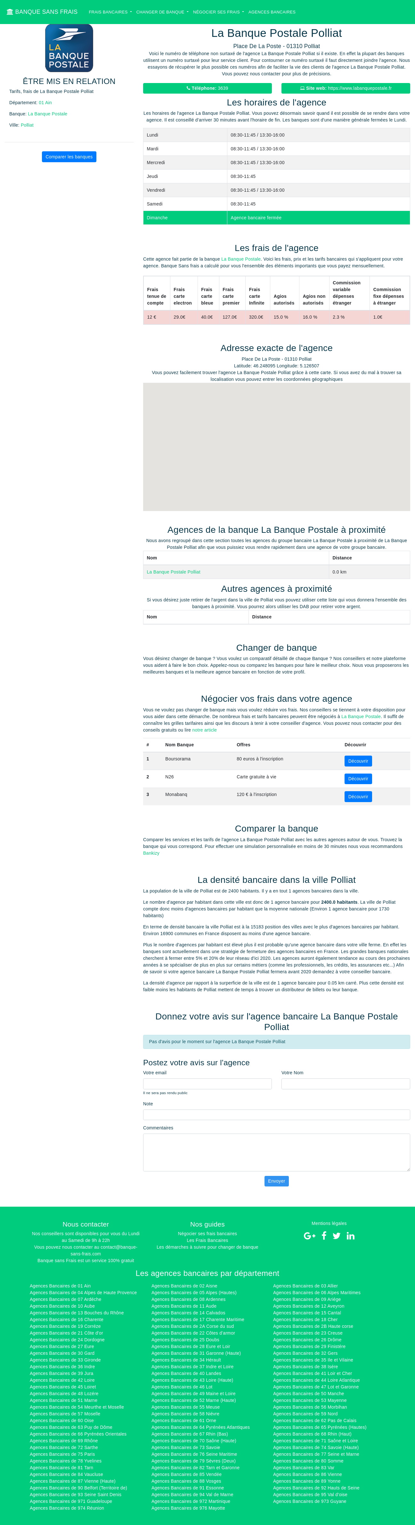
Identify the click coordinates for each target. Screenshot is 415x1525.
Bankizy (151, 853)
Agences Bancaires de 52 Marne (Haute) (193, 1400)
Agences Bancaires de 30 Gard (62, 1353)
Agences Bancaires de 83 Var (304, 1467)
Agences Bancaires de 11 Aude (183, 1306)
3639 (207, 88)
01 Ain (45, 102)
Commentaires (158, 1127)
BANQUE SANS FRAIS (42, 12)
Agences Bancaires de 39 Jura (62, 1373)
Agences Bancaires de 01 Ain (60, 1285)
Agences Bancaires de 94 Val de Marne (192, 1494)
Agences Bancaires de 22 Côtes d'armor (193, 1333)
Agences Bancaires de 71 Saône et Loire (315, 1440)
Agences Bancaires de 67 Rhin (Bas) (189, 1434)
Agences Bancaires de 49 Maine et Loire (193, 1393)
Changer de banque (161, 12)
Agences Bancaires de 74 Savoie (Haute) (316, 1447)
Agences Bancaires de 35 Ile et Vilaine (313, 1359)
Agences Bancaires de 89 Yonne (307, 1481)
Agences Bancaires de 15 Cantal (307, 1312)
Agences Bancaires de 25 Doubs (185, 1339)
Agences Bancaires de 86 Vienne (307, 1474)
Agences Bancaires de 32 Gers (305, 1353)
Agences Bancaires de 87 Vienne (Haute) (73, 1481)
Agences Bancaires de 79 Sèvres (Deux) (193, 1460)
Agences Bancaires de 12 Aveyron (308, 1306)
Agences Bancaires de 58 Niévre (185, 1413)
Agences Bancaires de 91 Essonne (187, 1487)
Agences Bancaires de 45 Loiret (63, 1386)
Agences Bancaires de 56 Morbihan (310, 1407)
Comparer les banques (69, 156)
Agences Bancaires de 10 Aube (62, 1306)
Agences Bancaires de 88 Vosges (186, 1481)
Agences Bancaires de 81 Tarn (61, 1467)
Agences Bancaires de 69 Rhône (64, 1440)
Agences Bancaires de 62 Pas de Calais (314, 1420)
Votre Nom (292, 1072)
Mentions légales (329, 1223)
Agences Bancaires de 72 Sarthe (64, 1447)
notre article (204, 730)
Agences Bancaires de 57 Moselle (65, 1413)
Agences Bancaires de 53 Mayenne (310, 1400)
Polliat (27, 125)
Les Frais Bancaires (207, 1240)
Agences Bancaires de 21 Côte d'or (66, 1333)
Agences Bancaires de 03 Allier (305, 1285)
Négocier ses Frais (217, 12)
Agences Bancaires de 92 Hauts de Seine (316, 1487)
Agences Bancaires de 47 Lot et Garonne (316, 1386)
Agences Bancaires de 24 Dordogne (67, 1339)
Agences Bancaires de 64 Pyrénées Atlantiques (200, 1427)
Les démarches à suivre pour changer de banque (207, 1247)
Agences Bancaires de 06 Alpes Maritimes (317, 1292)
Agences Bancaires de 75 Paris (62, 1454)
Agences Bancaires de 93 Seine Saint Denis (75, 1494)
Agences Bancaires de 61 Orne (183, 1420)
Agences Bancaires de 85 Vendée (186, 1474)
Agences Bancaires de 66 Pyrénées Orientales (78, 1434)
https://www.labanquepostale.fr (346, 88)
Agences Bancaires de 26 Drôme (307, 1339)
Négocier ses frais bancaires (207, 1233)
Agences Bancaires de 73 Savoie (185, 1447)
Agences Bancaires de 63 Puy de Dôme (71, 1427)
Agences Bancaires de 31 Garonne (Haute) (196, 1353)
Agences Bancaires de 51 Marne (63, 1400)
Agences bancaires (272, 12)
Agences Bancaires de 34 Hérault (186, 1359)
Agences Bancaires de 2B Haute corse (313, 1326)
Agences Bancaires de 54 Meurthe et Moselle (77, 1407)
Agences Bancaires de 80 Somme (308, 1460)
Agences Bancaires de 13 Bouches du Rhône (77, 1312)
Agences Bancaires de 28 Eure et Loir (190, 1346)
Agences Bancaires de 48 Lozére (64, 1393)
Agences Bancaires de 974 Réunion (67, 1508)
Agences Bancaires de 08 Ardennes (188, 1299)
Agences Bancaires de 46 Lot (181, 1386)
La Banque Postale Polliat (173, 571)
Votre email (155, 1072)
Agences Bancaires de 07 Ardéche (66, 1299)
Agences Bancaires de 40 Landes (186, 1373)
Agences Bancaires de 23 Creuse (308, 1333)
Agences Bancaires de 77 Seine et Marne (316, 1454)
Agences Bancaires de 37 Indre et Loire (192, 1366)
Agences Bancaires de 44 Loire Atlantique (316, 1380)
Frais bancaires (109, 12)
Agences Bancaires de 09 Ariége (307, 1299)
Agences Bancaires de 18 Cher (305, 1319)
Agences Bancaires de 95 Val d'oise (310, 1494)
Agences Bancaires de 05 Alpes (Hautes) (194, 1292)
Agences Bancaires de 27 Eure (62, 1346)
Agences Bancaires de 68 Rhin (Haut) (312, 1434)
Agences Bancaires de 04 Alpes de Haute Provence (83, 1292)
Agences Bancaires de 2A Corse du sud (192, 1326)
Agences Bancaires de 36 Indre (62, 1366)
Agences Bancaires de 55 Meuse (185, 1407)
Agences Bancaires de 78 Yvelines (66, 1460)
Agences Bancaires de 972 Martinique (190, 1501)
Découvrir (358, 761)
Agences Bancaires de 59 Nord (305, 1413)
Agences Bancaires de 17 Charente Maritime (197, 1319)
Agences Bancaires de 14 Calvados (188, 1312)
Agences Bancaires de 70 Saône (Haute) (193, 1440)
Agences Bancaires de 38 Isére (305, 1366)
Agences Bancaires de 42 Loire (62, 1380)
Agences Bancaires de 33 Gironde (65, 1359)
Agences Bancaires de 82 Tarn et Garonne (195, 1467)
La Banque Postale (47, 113)
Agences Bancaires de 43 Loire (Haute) (192, 1380)
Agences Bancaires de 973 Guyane (309, 1501)
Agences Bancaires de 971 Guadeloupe (71, 1501)
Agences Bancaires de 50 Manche (308, 1393)
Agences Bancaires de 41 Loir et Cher (312, 1373)
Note (148, 1103)
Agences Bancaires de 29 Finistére (309, 1346)
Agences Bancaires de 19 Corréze (65, 1326)
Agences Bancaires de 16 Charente (66, 1319)
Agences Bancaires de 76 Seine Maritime (194, 1454)
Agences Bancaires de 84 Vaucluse (66, 1474)
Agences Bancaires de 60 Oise (62, 1420)
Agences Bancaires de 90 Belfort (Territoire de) (78, 1487)
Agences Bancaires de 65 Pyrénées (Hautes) (320, 1427)
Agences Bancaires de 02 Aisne (184, 1285)
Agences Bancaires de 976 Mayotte (188, 1508)
